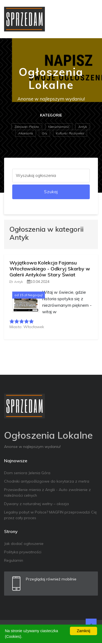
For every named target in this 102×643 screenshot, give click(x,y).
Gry (44, 133)
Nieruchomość (58, 127)
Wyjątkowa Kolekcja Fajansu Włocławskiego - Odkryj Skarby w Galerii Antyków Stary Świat (50, 268)
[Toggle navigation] (90, 19)
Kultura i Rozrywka (70, 133)
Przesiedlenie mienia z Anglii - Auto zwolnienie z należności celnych (47, 492)
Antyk (82, 127)
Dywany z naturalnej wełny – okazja (36, 503)
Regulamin (13, 560)
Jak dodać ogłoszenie (24, 543)
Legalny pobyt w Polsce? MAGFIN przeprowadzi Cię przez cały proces (50, 515)
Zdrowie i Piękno (26, 127)
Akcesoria (25, 133)
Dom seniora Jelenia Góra (27, 472)
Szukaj (51, 191)
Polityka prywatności (22, 552)
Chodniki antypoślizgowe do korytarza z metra (46, 481)
